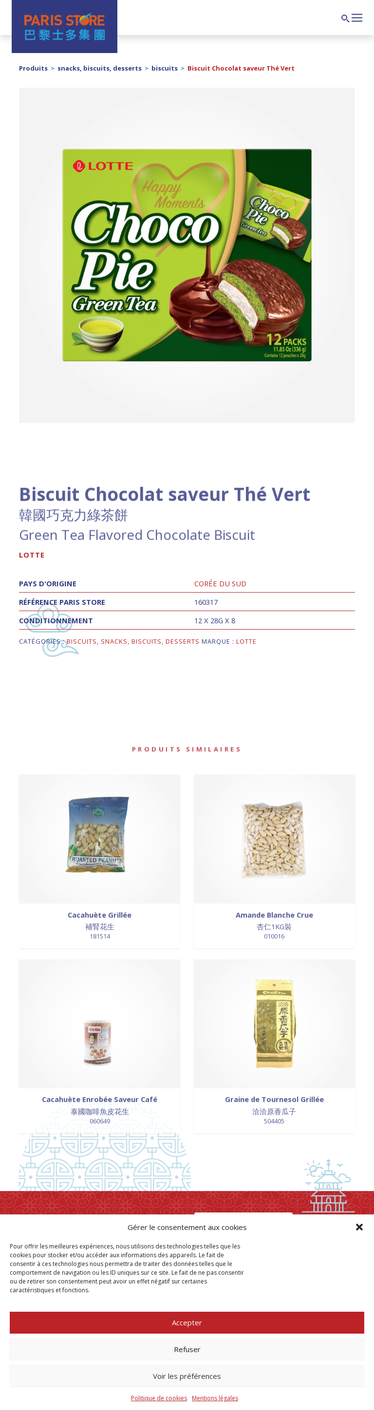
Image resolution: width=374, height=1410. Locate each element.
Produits (33, 68)
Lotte (32, 555)
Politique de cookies (159, 1398)
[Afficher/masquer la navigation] (357, 16)
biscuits (164, 68)
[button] (359, 1227)
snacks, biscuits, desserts (99, 68)
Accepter (187, 1322)
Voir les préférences (187, 1376)
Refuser (187, 1349)
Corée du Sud (220, 583)
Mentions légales (215, 1398)
